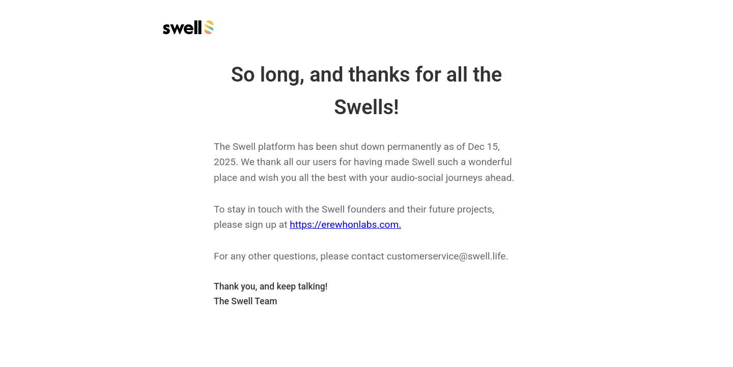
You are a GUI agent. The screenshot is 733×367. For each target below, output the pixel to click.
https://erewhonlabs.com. (345, 224)
